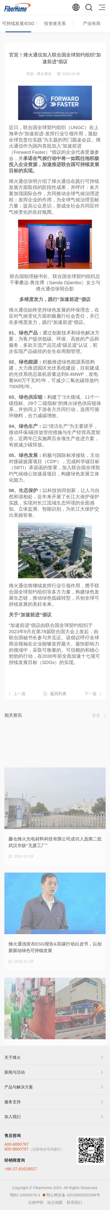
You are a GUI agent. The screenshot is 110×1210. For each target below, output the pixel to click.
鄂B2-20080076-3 (25, 1195)
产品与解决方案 (18, 1087)
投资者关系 (55, 23)
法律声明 (35, 1202)
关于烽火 (12, 1057)
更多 (96, 718)
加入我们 (12, 1116)
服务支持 (12, 1102)
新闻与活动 (14, 1072)
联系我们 (74, 1202)
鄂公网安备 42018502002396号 (73, 1195)
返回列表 (58, 699)
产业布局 (91, 23)
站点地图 (55, 1202)
